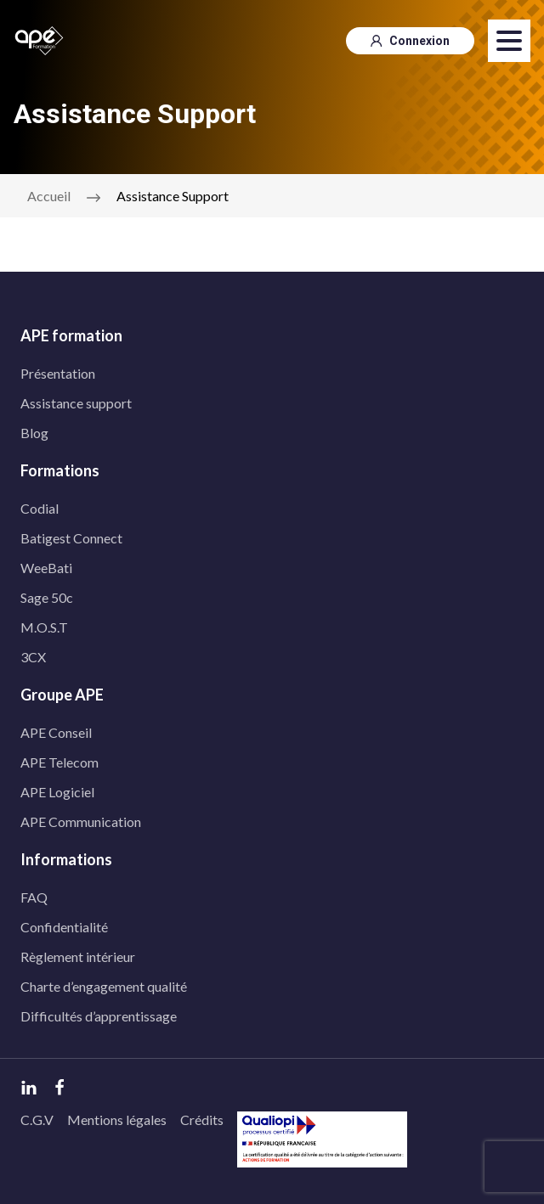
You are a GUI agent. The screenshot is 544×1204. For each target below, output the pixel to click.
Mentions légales (117, 1119)
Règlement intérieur (77, 956)
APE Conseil (56, 732)
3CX (33, 657)
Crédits (202, 1119)
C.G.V (37, 1119)
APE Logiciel (57, 792)
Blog (34, 433)
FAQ (34, 897)
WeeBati (46, 568)
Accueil (49, 196)
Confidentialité (64, 927)
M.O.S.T (44, 627)
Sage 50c (46, 597)
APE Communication (80, 821)
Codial (39, 508)
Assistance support (76, 403)
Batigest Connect (71, 538)
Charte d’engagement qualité (103, 986)
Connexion (410, 41)
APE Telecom (59, 762)
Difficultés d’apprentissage (98, 1016)
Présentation (57, 373)
